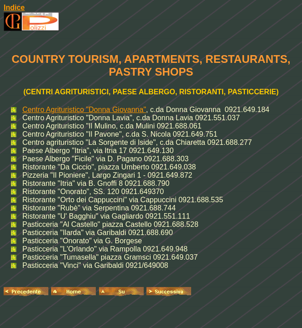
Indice (14, 7)
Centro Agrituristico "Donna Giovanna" (84, 109)
